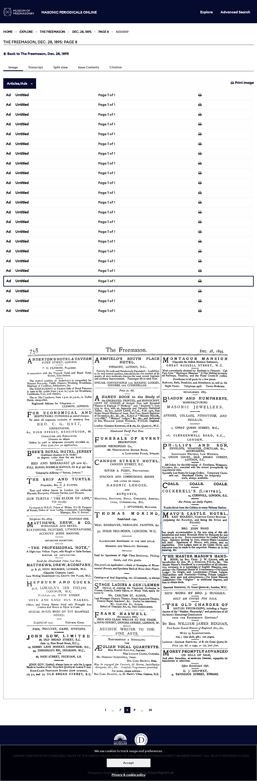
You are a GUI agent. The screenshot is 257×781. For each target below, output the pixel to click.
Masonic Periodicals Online (69, 12)
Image (13, 67)
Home (7, 32)
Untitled (22, 95)
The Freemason (52, 32)
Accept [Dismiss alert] (128, 763)
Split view (60, 67)
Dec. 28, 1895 (81, 32)
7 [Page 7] (120, 710)
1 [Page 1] (105, 710)
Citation (116, 67)
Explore (206, 12)
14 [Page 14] (150, 710)
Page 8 (103, 32)
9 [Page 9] (134, 710)
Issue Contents (88, 67)
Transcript (35, 67)
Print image (242, 82)
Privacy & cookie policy (128, 775)
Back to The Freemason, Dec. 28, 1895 (36, 53)
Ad (8, 95)
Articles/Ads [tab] (17, 83)
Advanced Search (235, 12)
